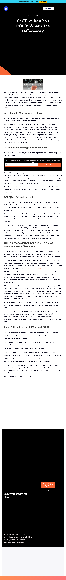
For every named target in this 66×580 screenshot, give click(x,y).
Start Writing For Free (48, 485)
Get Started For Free (33, 578)
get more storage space (32, 268)
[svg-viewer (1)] (6, 7)
